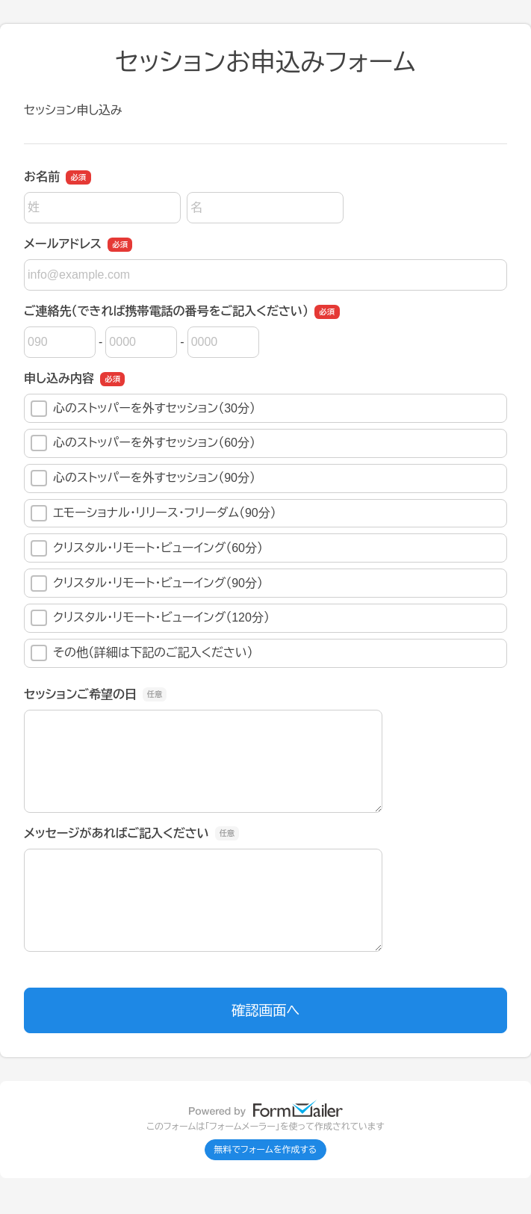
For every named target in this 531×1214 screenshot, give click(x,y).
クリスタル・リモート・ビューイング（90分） (147, 583)
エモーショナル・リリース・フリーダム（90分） (153, 513)
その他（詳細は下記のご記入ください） (142, 653)
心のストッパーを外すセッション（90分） (143, 478)
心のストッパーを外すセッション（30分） (143, 408)
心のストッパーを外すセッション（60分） (143, 443)
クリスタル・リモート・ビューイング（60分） (147, 548)
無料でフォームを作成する (265, 1150)
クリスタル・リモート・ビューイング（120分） (150, 618)
